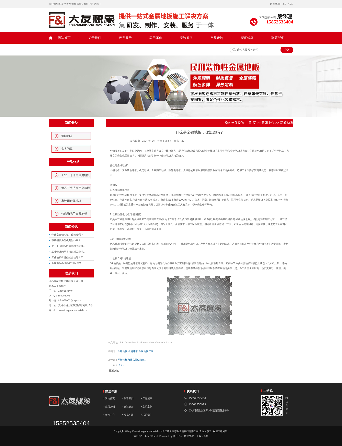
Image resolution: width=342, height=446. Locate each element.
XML (290, 3)
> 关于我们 (128, 398)
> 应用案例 (109, 406)
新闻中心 (267, 122)
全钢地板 (122, 351)
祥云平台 (178, 436)
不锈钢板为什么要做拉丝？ (66, 240)
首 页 (252, 122)
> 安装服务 (128, 406)
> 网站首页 (109, 398)
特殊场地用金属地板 (74, 213)
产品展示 (125, 38)
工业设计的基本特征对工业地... (68, 251)
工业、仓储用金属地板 (75, 175)
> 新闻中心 (109, 414)
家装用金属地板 (71, 200)
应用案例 (155, 38)
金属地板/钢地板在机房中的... (67, 263)
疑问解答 (247, 38)
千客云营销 (202, 436)
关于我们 (94, 38)
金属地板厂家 (146, 351)
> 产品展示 (146, 398)
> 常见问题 (128, 414)
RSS (284, 3)
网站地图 (275, 3)
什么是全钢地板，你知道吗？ (67, 234)
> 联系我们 (146, 414)
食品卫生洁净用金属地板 (75, 189)
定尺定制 (216, 38)
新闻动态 (67, 136)
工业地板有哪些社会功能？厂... (68, 257)
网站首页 (64, 38)
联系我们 (277, 38)
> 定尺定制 (146, 406)
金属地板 (133, 351)
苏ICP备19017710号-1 (146, 436)
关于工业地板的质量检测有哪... (68, 246)
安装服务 (186, 38)
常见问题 (67, 148)
